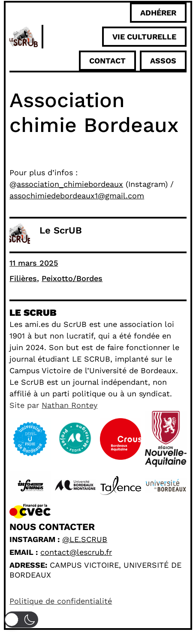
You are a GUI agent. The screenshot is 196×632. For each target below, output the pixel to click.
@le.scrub (84, 539)
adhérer (158, 12)
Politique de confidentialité (60, 600)
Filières (23, 278)
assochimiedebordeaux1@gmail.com (76, 195)
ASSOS (163, 60)
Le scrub (32, 312)
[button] (21, 619)
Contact (107, 60)
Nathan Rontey (69, 405)
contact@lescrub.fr (76, 552)
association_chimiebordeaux (70, 184)
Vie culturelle (144, 36)
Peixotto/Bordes (72, 278)
